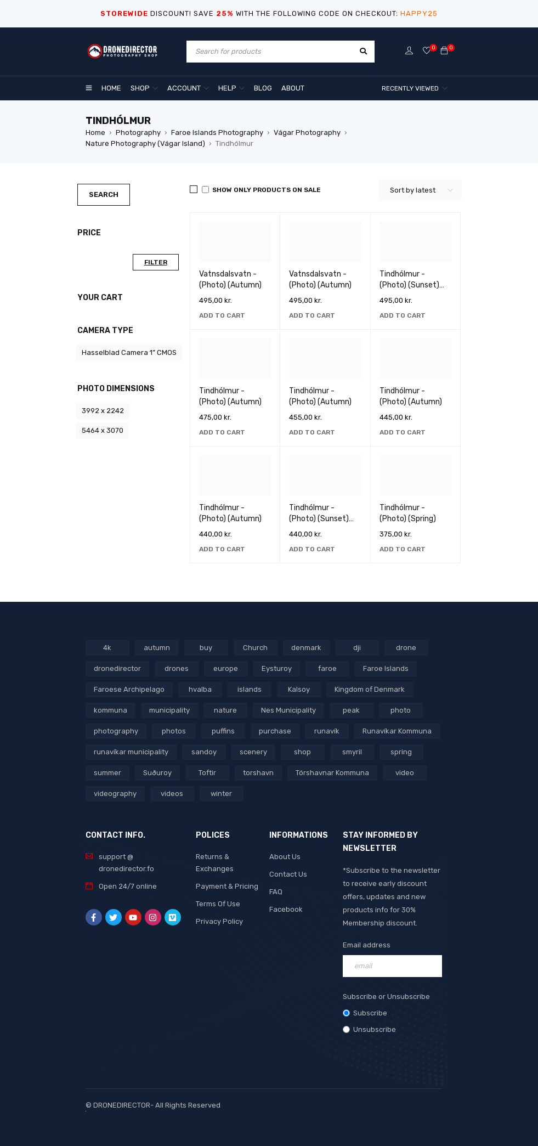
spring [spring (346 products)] (401, 752)
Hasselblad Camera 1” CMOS (129, 352)
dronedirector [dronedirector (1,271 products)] (117, 668)
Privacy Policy (219, 921)
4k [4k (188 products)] (107, 647)
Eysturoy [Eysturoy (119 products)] (277, 668)
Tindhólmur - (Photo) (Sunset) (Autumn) (319, 518)
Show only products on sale (261, 190)
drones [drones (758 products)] (177, 668)
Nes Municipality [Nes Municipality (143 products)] (288, 710)
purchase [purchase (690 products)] (275, 731)
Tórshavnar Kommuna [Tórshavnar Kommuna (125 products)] (332, 773)
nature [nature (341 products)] (225, 710)
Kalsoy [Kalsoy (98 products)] (299, 689)
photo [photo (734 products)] (400, 710)
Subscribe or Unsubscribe (386, 996)
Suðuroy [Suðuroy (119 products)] (157, 773)
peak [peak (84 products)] (351, 710)
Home (95, 132)
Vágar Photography (307, 132)
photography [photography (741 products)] (116, 731)
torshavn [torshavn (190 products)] (258, 773)
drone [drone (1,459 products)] (406, 647)
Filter (155, 262)
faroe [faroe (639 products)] (327, 668)
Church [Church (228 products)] (255, 647)
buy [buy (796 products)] (206, 647)
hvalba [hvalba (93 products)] (200, 689)
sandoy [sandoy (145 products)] (204, 752)
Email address (366, 945)
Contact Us (288, 874)
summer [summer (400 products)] (107, 773)
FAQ (275, 892)
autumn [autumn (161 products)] (157, 647)
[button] (222, 315)
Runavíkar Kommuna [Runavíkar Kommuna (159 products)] (397, 731)
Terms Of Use (218, 904)
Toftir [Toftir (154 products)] (207, 773)
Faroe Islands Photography (217, 132)
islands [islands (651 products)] (249, 689)
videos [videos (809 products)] (172, 793)
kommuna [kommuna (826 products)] (110, 710)
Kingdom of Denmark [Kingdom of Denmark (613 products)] (370, 689)
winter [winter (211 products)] (221, 793)
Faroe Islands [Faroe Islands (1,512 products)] (386, 668)
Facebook (286, 909)
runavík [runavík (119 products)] (326, 731)
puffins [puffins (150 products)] (223, 731)
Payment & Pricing (227, 886)
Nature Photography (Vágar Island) (145, 143)
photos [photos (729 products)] (174, 731)
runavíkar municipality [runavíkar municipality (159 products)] (131, 752)
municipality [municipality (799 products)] (169, 710)
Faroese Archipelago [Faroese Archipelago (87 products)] (129, 689)
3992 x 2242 (103, 411)
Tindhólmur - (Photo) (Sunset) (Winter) (409, 285)
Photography (138, 132)
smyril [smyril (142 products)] (352, 752)
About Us (285, 857)
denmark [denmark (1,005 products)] (306, 647)
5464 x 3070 (102, 430)
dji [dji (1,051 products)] (357, 647)
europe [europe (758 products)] (225, 668)
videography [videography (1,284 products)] (115, 793)
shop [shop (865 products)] (302, 752)
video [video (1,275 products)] (404, 773)
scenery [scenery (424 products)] (253, 752)
